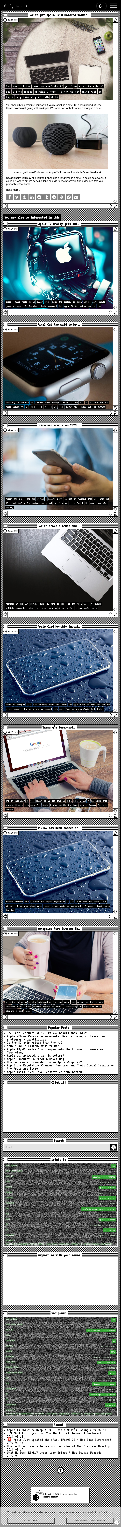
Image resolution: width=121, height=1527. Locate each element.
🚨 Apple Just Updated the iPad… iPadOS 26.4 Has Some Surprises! (59, 1440)
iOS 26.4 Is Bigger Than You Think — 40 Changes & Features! (54, 1433)
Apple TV (47, 108)
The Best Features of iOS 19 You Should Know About (47, 1033)
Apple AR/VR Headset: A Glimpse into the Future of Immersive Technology (55, 1050)
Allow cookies (31, 1522)
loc (61, 1209)
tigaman (54, 1496)
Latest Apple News (70, 1494)
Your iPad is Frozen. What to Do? (33, 1046)
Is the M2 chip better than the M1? (34, 1043)
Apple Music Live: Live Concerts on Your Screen (44, 1072)
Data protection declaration (90, 1522)
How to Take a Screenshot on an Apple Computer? (44, 1062)
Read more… (13, 189)
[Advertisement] (60, 1108)
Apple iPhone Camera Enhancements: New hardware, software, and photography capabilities (56, 1037)
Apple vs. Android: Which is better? (35, 1056)
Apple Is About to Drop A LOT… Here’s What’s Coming (47, 1430)
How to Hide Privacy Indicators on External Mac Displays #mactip (58, 1446)
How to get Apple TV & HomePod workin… (58, 15)
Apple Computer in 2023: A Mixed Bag (35, 1059)
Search (114, 1147)
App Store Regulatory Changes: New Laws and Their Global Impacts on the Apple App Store (60, 1066)
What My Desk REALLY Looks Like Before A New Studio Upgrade (54, 1453)
